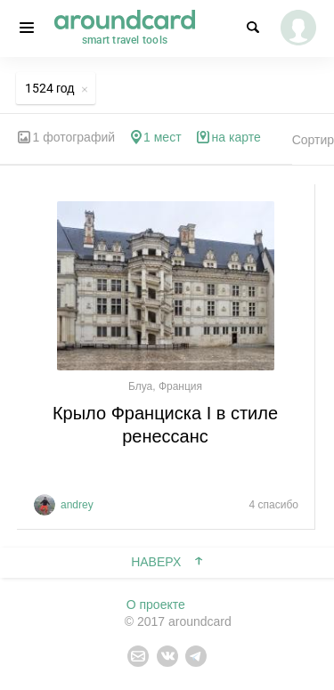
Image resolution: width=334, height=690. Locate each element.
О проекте (155, 604)
